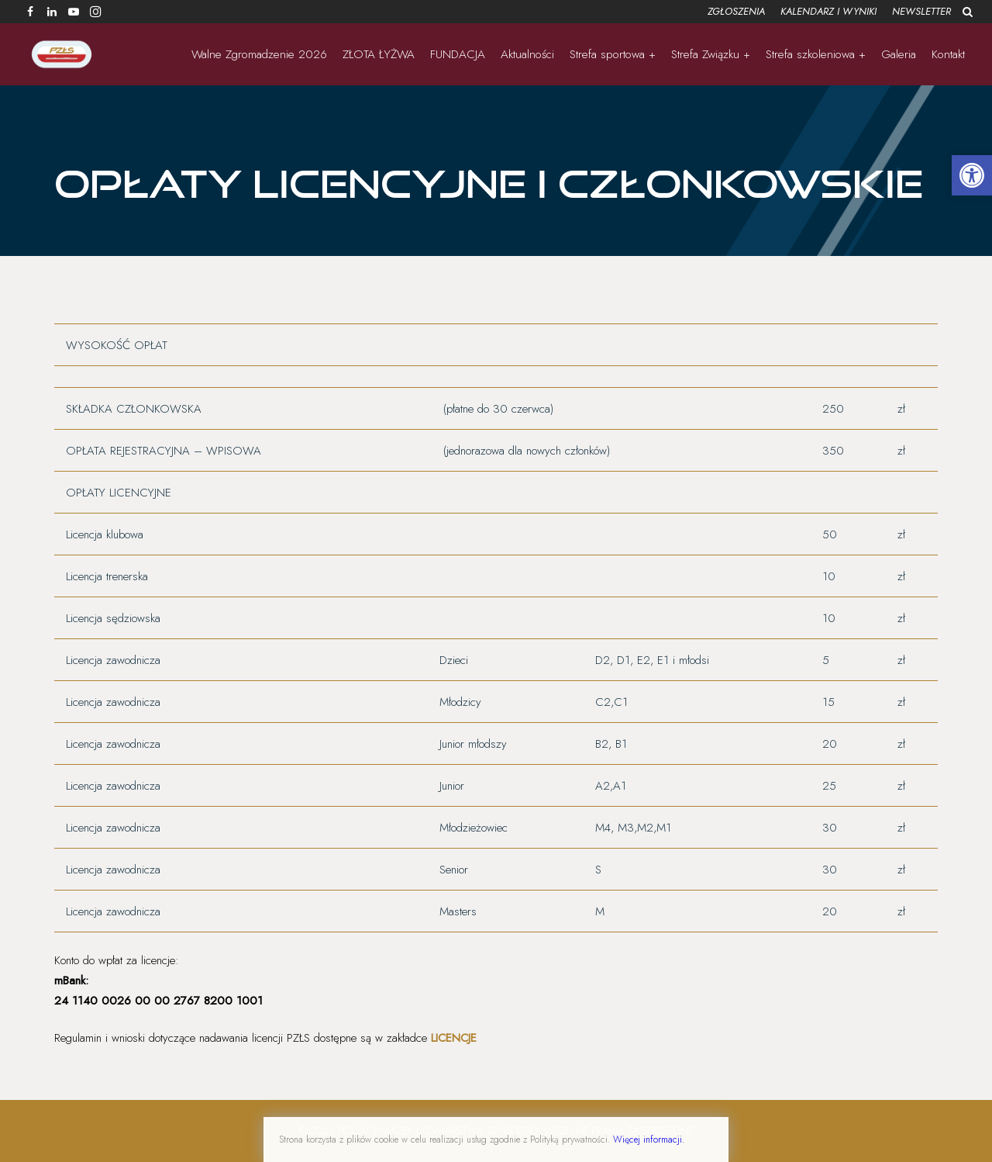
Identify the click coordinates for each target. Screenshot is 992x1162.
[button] (972, 175)
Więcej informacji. (648, 1139)
